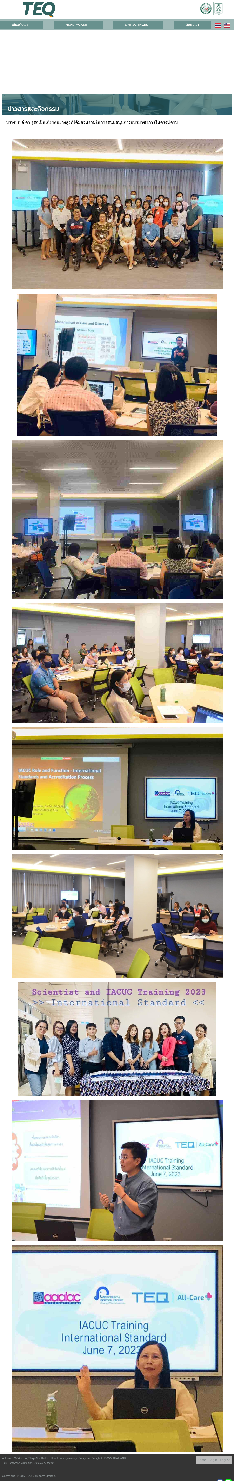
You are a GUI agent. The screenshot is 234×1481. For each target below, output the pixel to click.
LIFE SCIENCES (138, 25)
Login (213, 1458)
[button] (21, 25)
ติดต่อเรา (192, 25)
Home (201, 1458)
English (225, 1458)
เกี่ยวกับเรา (21, 25)
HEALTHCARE (77, 25)
